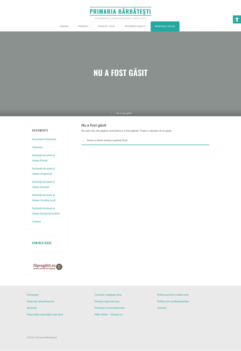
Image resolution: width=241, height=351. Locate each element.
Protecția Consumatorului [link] (109, 308)
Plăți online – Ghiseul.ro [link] (108, 314)
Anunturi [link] (32, 308)
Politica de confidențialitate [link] (173, 301)
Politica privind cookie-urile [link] (172, 295)
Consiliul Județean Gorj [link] (108, 295)
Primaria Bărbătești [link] (120, 11)
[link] (237, 19)
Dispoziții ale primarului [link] (40, 301)
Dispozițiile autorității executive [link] (45, 314)
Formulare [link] (33, 295)
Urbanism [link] (37, 147)
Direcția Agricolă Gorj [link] (107, 301)
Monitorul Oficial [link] (167, 26)
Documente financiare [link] (45, 139)
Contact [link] (36, 221)
